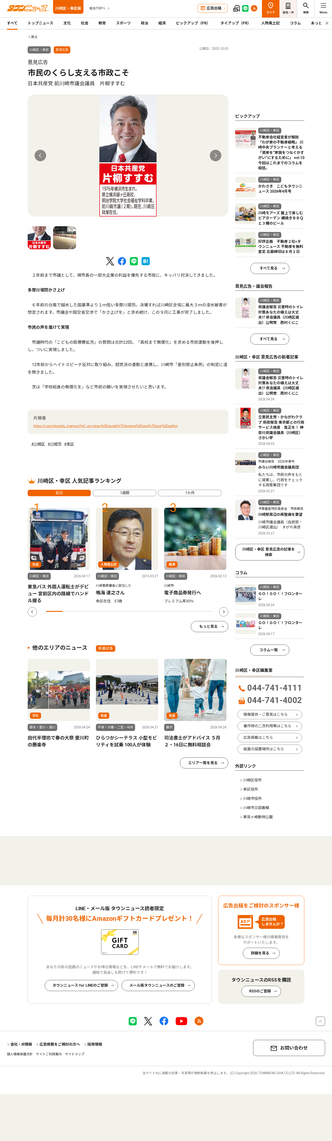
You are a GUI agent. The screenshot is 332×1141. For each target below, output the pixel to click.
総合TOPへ (97, 8)
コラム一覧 (268, 650)
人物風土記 (270, 23)
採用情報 (94, 1044)
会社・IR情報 (21, 1044)
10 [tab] (204, 611)
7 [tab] (154, 611)
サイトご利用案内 (49, 1054)
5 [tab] (121, 611)
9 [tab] (187, 611)
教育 (102, 23)
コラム (295, 23)
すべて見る (269, 268)
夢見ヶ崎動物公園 (258, 817)
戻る (34, 37)
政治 (144, 23)
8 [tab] (171, 611)
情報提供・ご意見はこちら (265, 714)
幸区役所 (250, 789)
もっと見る (208, 626)
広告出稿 (214, 8)
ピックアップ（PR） (193, 23)
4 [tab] (104, 611)
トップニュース (40, 23)
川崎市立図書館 (256, 808)
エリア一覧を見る (203, 763)
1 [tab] (54, 611)
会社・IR (288, 12)
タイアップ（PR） (235, 23)
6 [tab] (137, 611)
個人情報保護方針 (20, 1054)
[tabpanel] (128, 155)
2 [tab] (71, 611)
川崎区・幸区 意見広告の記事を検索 (268, 552)
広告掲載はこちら (258, 737)
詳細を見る (260, 953)
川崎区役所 (252, 780)
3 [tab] (88, 611)
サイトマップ (74, 1054)
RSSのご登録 (260, 991)
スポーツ (123, 23)
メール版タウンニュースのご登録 (156, 985)
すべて (12, 23)
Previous (40, 155)
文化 (67, 23)
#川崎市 (54, 444)
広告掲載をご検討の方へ (59, 1044)
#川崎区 (38, 444)
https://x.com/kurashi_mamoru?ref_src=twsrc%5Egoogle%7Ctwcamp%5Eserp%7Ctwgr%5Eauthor (105, 426)
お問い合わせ (294, 1048)
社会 (84, 23)
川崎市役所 (252, 798)
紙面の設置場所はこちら (263, 749)
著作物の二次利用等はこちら (267, 726)
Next (215, 155)
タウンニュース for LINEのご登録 (80, 985)
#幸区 (69, 444)
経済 (162, 23)
